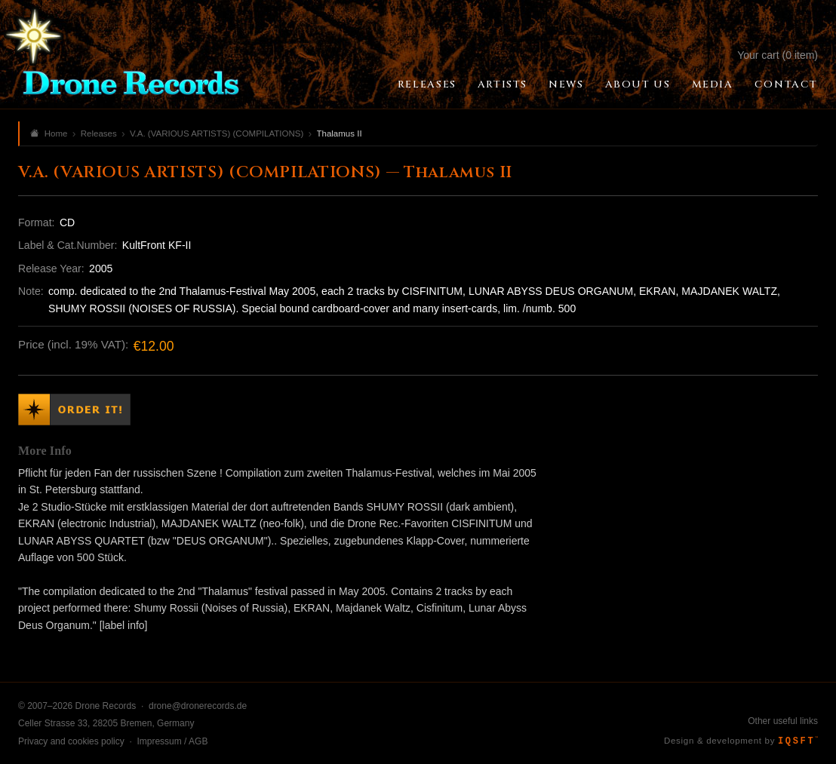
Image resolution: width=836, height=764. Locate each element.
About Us (638, 84)
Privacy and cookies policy (71, 741)
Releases (427, 84)
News (566, 84)
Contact (786, 84)
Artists (502, 84)
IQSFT (798, 741)
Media (712, 84)
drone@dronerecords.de (198, 706)
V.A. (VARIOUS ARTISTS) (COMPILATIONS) (216, 133)
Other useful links (783, 721)
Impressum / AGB (172, 741)
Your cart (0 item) (777, 55)
